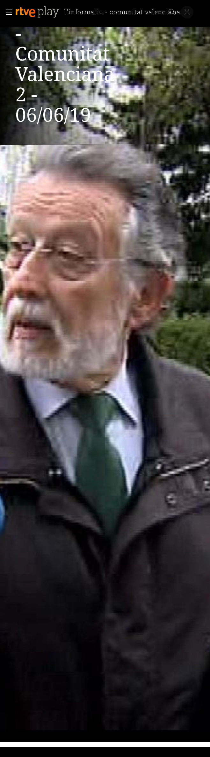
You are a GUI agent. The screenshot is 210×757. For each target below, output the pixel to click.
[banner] (100, 12)
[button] (7, 12)
